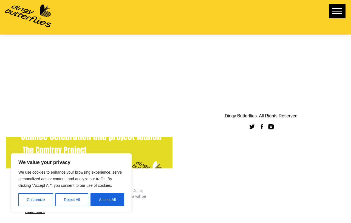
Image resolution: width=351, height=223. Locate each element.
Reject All (72, 199)
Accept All (107, 199)
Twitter (252, 126)
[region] (71, 182)
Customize (36, 199)
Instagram (271, 126)
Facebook (262, 126)
